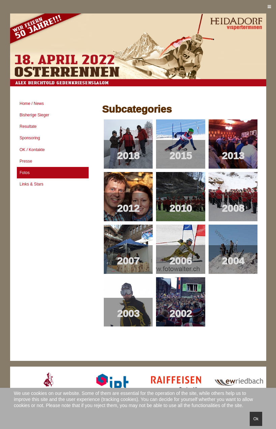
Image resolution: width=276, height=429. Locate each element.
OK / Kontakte (32, 149)
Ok (255, 419)
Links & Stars (31, 184)
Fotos (25, 172)
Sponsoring (30, 138)
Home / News (32, 103)
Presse (26, 161)
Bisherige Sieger (34, 115)
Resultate (28, 126)
